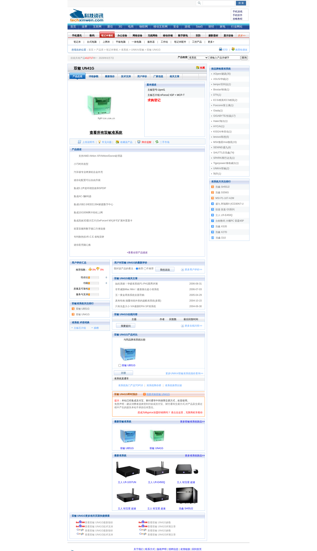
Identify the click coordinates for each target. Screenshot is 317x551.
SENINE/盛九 (222, 147)
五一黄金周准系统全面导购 (129, 295)
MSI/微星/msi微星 (225, 142)
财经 (211, 26)
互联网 (97, 26)
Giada (218, 110)
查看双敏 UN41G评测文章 (157, 526)
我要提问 (126, 326)
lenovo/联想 (221, 136)
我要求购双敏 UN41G (158, 394)
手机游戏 (237, 11)
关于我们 (138, 549)
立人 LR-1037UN (127, 482)
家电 (222, 26)
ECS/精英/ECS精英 (225, 100)
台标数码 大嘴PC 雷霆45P (230, 220)
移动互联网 (160, 26)
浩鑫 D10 (221, 237)
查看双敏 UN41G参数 (154, 522)
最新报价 (110, 76)
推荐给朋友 (241, 49)
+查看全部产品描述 (137, 252)
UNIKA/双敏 (137, 49)
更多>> (241, 35)
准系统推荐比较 (173, 385)
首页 (86, 15)
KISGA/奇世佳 (222, 131)
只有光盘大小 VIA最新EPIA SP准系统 (135, 306)
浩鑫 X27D (221, 232)
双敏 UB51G (83, 308)
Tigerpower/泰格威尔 (226, 163)
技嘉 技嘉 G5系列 (225, 209)
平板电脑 (121, 41)
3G (120, 26)
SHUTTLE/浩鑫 (223, 152)
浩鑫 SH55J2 (186, 508)
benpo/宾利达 (222, 84)
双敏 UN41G (83, 314)
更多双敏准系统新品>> (192, 421)
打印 (225, 49)
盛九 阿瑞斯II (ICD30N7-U (230, 203)
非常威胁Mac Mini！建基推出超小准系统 (137, 289)
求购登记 (154, 100)
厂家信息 (158, 76)
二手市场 (164, 142)
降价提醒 (146, 142)
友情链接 (185, 549)
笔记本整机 (112, 49)
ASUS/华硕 (220, 79)
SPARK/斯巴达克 (224, 158)
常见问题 (107, 142)
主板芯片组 (80, 328)
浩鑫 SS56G (222, 192)
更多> (211, 41)
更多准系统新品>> (195, 455)
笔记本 (77, 41)
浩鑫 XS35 (221, 226)
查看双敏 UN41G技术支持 (94, 526)
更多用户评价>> (193, 269)
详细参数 (93, 76)
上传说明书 (88, 142)
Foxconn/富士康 (223, 105)
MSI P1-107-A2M (225, 198)
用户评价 (142, 76)
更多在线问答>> (193, 325)
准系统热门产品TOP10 (130, 385)
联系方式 (150, 549)
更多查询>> (184, 373)
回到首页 (197, 549)
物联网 (143, 26)
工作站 (164, 41)
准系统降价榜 (154, 385)
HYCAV (218, 126)
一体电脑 (136, 41)
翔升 (217, 173)
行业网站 (236, 26)
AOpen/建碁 (222, 73)
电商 (131, 26)
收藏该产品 (126, 142)
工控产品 (197, 41)
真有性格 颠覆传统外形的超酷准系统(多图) (138, 300)
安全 (176, 26)
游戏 (187, 26)
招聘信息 (173, 549)
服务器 (151, 41)
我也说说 (165, 269)
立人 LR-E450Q (156, 482)
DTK (217, 94)
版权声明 (162, 549)
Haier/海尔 (220, 121)
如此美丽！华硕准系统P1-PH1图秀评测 (136, 283)
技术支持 (126, 76)
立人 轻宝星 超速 (186, 482)
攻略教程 (237, 18)
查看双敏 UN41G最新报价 (94, 522)
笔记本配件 (180, 41)
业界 (84, 26)
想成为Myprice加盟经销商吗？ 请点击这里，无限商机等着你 (170, 412)
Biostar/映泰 (221, 89)
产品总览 (77, 76)
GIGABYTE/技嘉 (224, 115)
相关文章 (174, 76)
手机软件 (237, 15)
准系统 (124, 49)
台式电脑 (92, 41)
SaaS (199, 26)
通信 (110, 26)
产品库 (100, 49)
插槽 (96, 328)
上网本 (106, 41)
